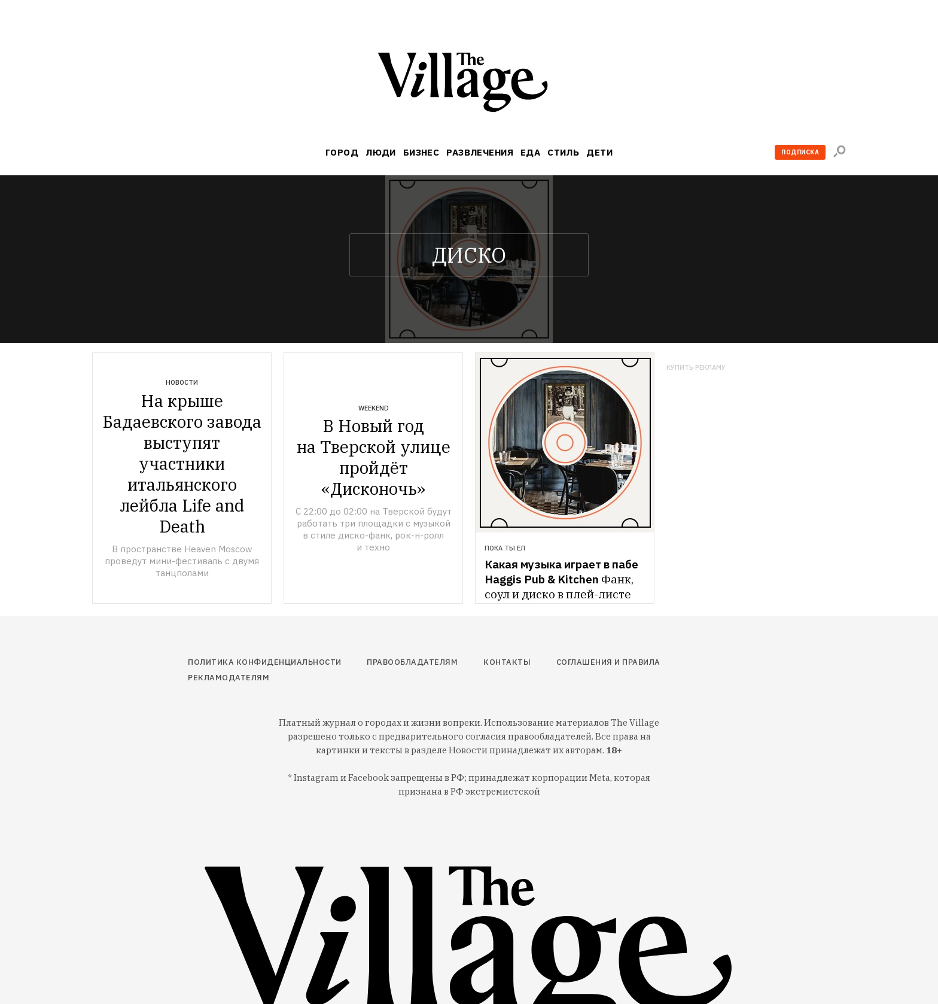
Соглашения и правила (608, 662)
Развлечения (479, 152)
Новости (182, 382)
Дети (599, 152)
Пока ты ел (505, 548)
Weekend (373, 408)
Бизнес (421, 152)
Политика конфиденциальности (265, 662)
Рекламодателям (228, 678)
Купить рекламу (696, 367)
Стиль (563, 152)
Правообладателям (412, 662)
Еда (530, 152)
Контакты (507, 662)
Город (341, 152)
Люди (381, 152)
